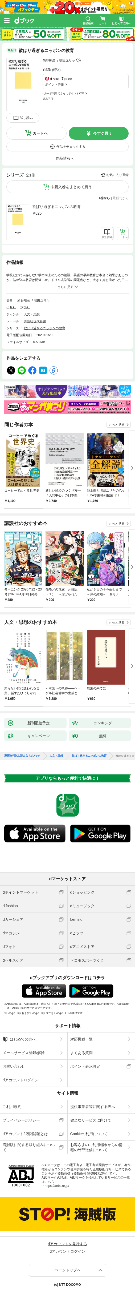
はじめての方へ (19, 1039)
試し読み (26, 118)
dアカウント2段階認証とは (25, 1134)
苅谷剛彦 (49, 60)
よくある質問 (81, 1053)
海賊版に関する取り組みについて (29, 1147)
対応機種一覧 (81, 1039)
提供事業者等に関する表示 (92, 1106)
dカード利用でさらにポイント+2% (63, 93)
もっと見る (117, 425)
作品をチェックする (70, 146)
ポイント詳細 (54, 84)
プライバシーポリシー (21, 1120)
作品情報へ (65, 158)
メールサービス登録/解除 (24, 1053)
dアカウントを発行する (67, 1244)
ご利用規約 (12, 1106)
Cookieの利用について (89, 1134)
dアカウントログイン (20, 1080)
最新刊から (121, 198)
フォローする (78, 60)
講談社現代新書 (35, 321)
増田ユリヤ (67, 60)
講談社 (25, 307)
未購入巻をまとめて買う (71, 187)
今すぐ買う (102, 133)
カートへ (40, 133)
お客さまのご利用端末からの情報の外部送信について (96, 1147)
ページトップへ (68, 1270)
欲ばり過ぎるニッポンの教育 (56, 206)
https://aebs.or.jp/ (57, 1186)
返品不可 (48, 98)
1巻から (104, 198)
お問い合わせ (14, 1066)
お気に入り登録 (117, 175)
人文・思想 (32, 314)
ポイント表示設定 (85, 1066)
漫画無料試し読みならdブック (22, 755)
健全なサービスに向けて (90, 1120)
